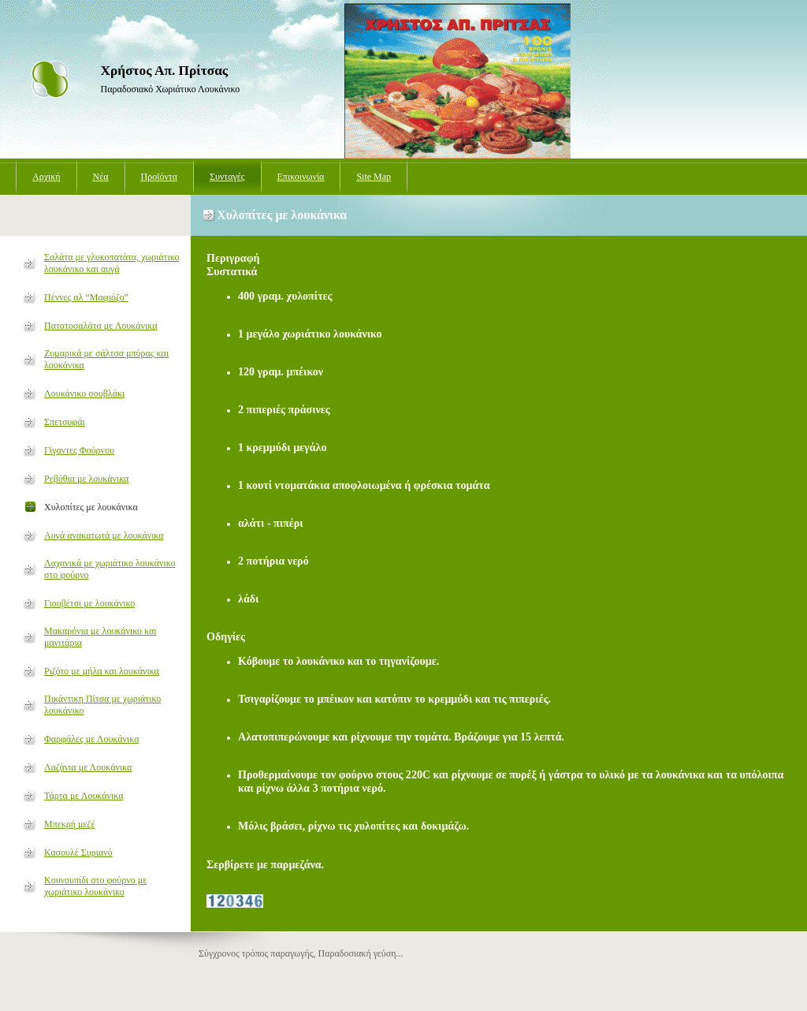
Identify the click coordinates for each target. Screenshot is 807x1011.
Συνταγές (227, 176)
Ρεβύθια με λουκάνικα (86, 478)
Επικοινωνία (301, 176)
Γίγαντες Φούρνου (79, 450)
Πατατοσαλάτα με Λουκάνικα (100, 325)
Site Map (373, 176)
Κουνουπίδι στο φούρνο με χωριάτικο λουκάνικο (95, 886)
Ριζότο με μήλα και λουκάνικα (101, 671)
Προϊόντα (159, 176)
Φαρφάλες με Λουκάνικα (91, 738)
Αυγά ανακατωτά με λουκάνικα (104, 535)
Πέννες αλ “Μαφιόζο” (86, 297)
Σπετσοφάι (64, 421)
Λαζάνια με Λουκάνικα (88, 767)
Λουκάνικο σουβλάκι (84, 393)
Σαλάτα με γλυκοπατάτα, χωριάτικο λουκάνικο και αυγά (111, 263)
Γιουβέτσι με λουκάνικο (89, 603)
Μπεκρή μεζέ (69, 824)
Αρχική (46, 176)
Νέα (101, 176)
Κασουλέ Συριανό (78, 852)
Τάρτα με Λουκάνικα (83, 795)
